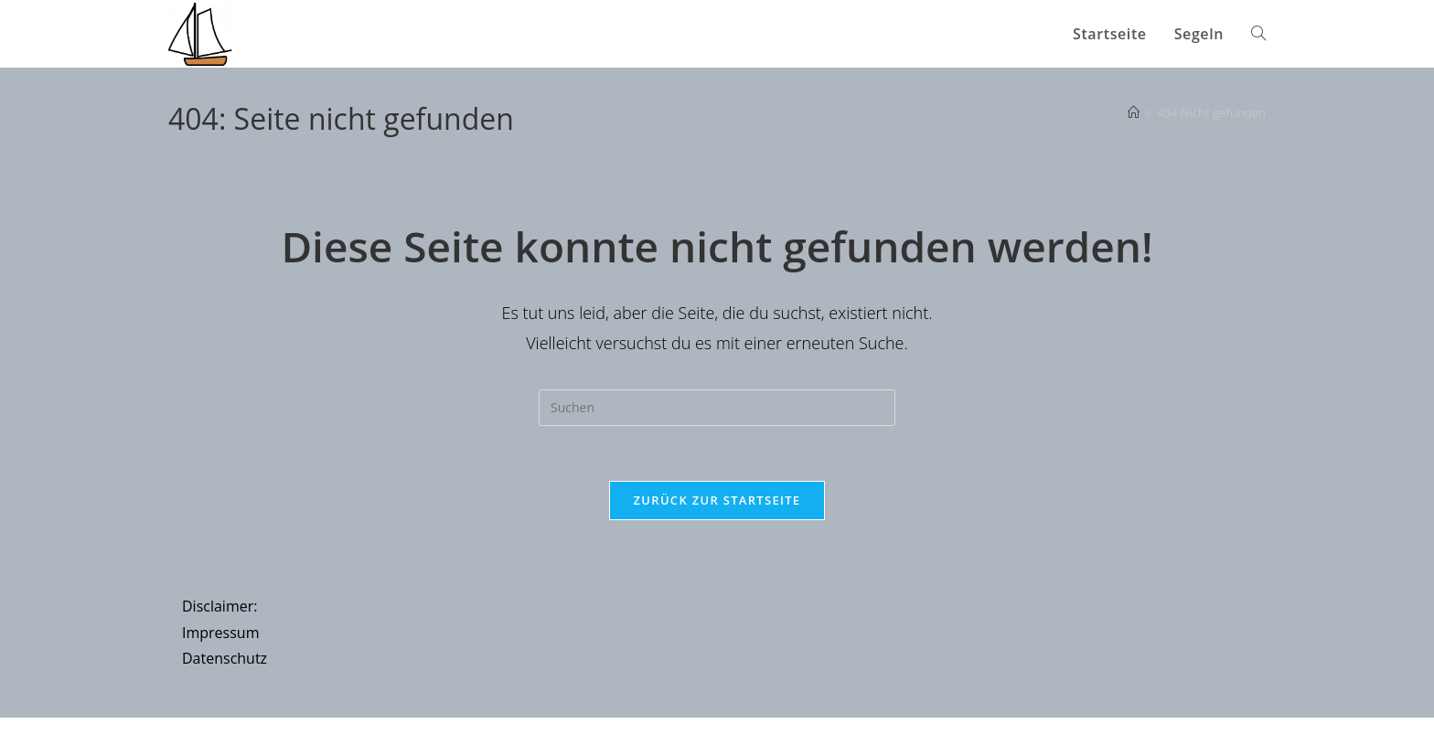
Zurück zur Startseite (717, 500)
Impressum (220, 633)
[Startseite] (1134, 112)
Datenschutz (224, 659)
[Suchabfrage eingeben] (717, 407)
